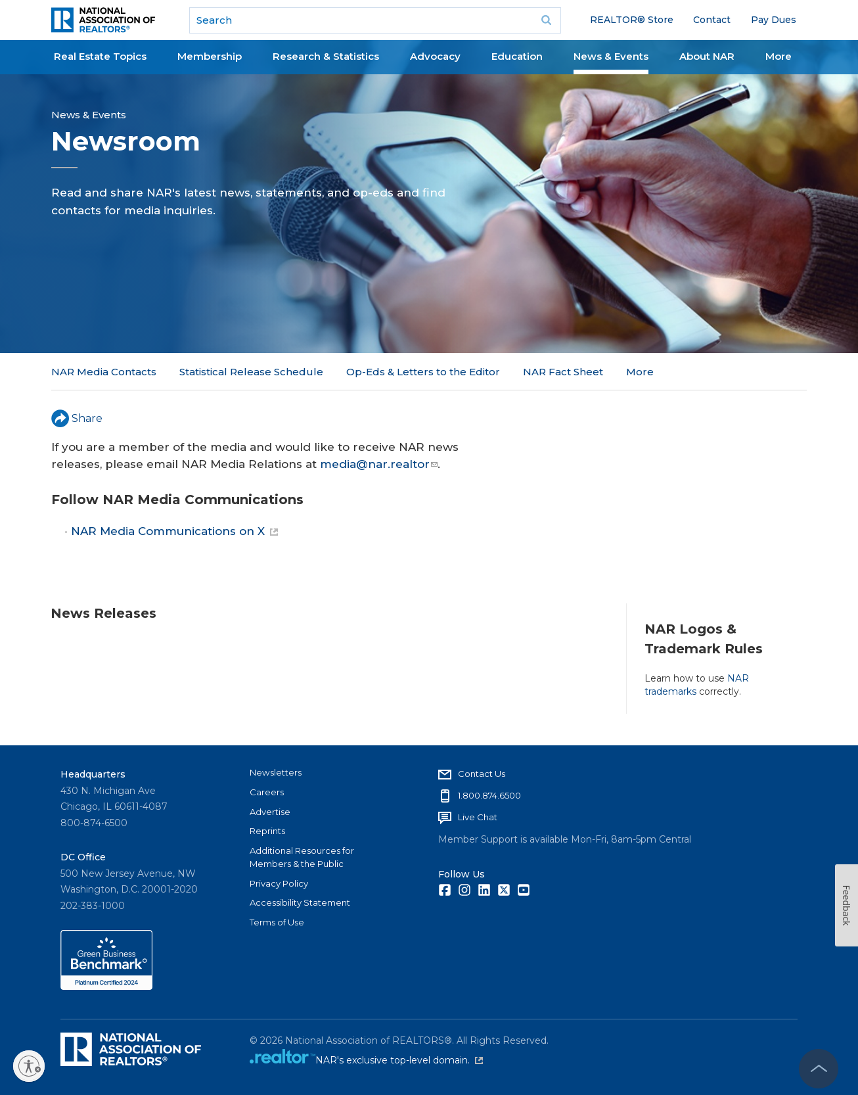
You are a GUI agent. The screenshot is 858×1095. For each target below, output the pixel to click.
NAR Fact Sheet (563, 371)
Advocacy (435, 56)
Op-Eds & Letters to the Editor (423, 371)
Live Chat (477, 817)
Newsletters (276, 772)
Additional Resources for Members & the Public (302, 857)
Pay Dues (773, 20)
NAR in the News (668, 371)
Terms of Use (277, 922)
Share (76, 418)
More (778, 56)
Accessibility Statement (300, 902)
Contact (712, 20)
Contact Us (481, 773)
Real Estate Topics (100, 56)
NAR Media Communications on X (174, 531)
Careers (267, 792)
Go (546, 20)
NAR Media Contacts (103, 371)
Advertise (270, 811)
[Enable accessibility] (29, 1066)
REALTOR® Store (631, 20)
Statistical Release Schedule (251, 371)
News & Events (611, 56)
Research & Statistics (326, 56)
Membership (209, 56)
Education (517, 56)
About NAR (706, 56)
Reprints (267, 831)
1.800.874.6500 (489, 795)
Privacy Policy (279, 883)
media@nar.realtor (379, 464)
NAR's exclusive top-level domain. (399, 1060)
